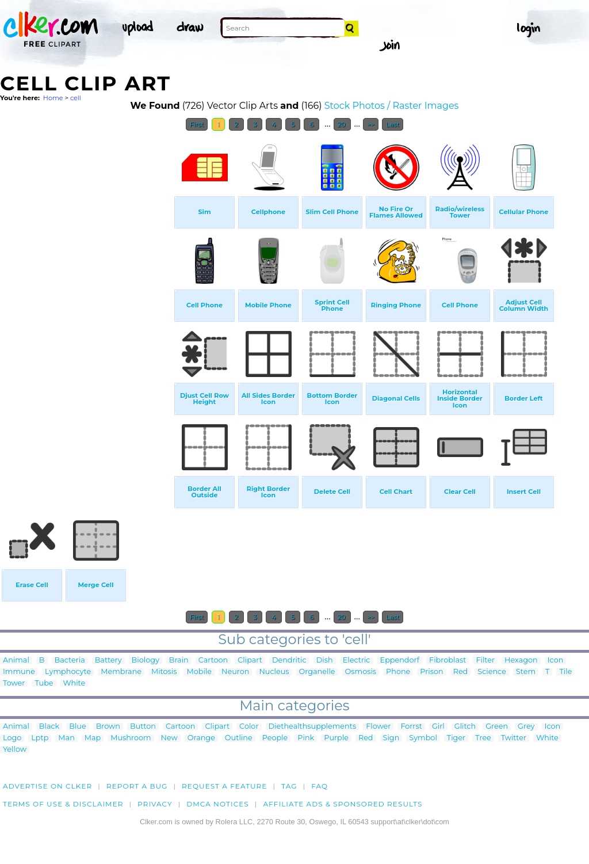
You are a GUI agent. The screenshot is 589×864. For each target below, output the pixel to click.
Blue (77, 726)
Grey (526, 726)
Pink (305, 738)
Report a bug (137, 786)
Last (392, 124)
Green (496, 726)
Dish (324, 660)
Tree (483, 738)
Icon (556, 660)
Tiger (456, 738)
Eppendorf (399, 660)
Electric (356, 660)
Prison (431, 672)
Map (93, 738)
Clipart (250, 660)
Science (491, 672)
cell (75, 98)
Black (49, 726)
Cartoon (213, 660)
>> (370, 124)
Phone (398, 672)
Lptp (39, 738)
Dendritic (289, 660)
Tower (14, 683)
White (74, 683)
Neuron (235, 672)
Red (460, 672)
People (275, 738)
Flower (378, 726)
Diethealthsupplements (313, 726)
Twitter (513, 738)
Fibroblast (447, 660)
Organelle (317, 672)
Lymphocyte (68, 672)
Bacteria (70, 660)
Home (53, 98)
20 (342, 124)
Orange (201, 738)
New (169, 738)
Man (66, 738)
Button (143, 726)
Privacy (155, 804)
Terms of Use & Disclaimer (63, 804)
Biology (145, 660)
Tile (565, 672)
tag (289, 786)
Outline (239, 738)
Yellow (14, 749)
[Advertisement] (86, 309)
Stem (526, 672)
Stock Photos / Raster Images (391, 105)
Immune (19, 672)
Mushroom (130, 738)
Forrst (411, 726)
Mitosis (164, 672)
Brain (179, 660)
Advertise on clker (47, 786)
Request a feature (224, 786)
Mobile (199, 672)
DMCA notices (217, 804)
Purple (336, 738)
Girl (438, 726)
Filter (485, 660)
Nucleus (274, 672)
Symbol (423, 738)
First (197, 124)
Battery (108, 660)
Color (248, 726)
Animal (16, 660)
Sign (391, 738)
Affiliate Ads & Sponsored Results (342, 804)
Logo (12, 738)
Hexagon (521, 660)
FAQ (319, 786)
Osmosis (361, 672)
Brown (108, 726)
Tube (44, 683)
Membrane (121, 672)
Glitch (465, 726)
